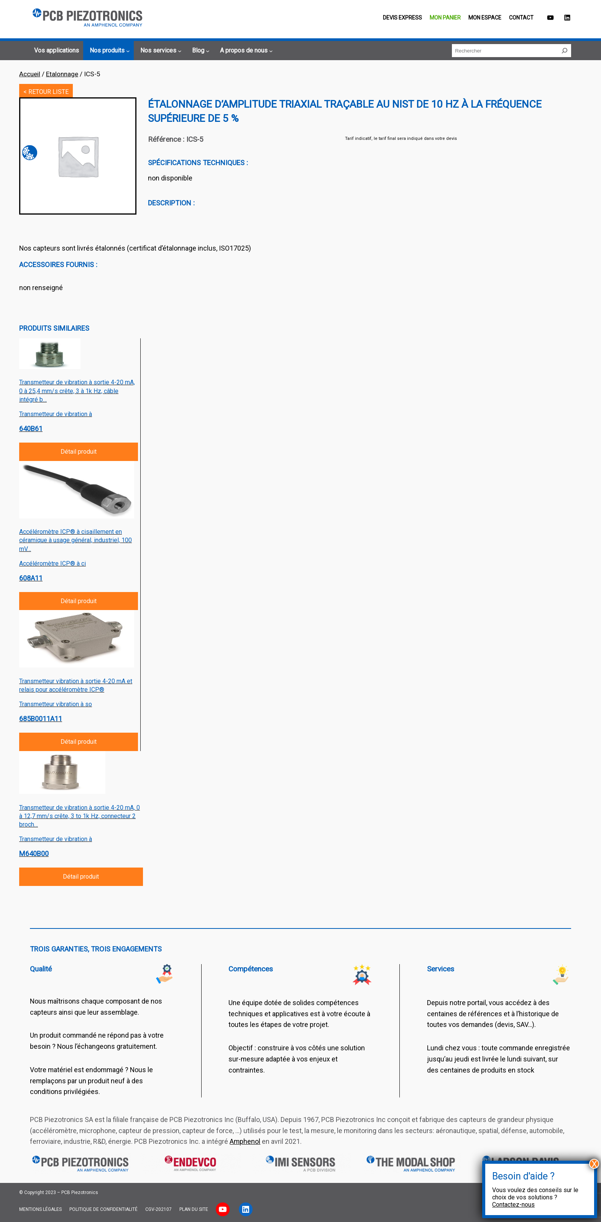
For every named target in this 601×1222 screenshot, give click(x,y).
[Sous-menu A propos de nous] (245, 50)
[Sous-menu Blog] (200, 50)
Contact (521, 18)
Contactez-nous (513, 1204)
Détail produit (79, 451)
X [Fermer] (594, 1164)
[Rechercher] (564, 50)
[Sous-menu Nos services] (160, 50)
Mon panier (445, 18)
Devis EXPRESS (402, 18)
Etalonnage (62, 74)
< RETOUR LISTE (46, 91)
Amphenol (245, 1141)
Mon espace (484, 18)
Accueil (29, 74)
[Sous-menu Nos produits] (108, 50)
